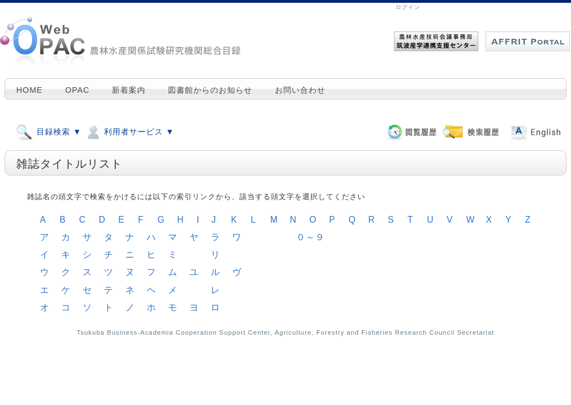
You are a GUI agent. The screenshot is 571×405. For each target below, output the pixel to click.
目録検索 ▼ (48, 132)
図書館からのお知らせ (210, 90)
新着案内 (129, 90)
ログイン (408, 7)
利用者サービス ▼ (129, 132)
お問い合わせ (300, 90)
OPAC (77, 90)
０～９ (310, 237)
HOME (29, 90)
